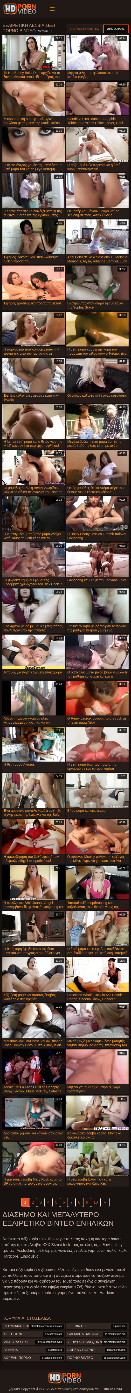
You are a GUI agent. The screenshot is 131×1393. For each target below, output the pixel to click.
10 (96, 1202)
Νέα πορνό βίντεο (84, 28)
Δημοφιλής (116, 28)
